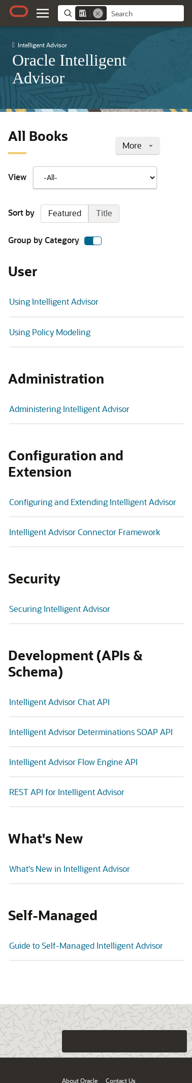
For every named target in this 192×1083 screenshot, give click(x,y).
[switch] (93, 241)
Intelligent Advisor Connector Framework (84, 531)
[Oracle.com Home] (18, 11)
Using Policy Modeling (49, 332)
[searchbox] (145, 14)
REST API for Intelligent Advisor (66, 791)
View (82, 177)
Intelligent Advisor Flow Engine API (73, 761)
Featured (64, 213)
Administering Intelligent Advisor (69, 408)
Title (104, 213)
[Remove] (98, 13)
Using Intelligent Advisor (54, 301)
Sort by (63, 213)
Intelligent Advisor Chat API (59, 701)
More (137, 145)
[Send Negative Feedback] (155, 1041)
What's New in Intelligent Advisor (69, 868)
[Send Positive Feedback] (176, 1041)
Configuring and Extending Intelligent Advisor (92, 501)
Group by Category (55, 240)
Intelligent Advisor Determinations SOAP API (91, 731)
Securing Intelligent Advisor (59, 608)
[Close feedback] (52, 1041)
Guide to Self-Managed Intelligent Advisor (86, 945)
